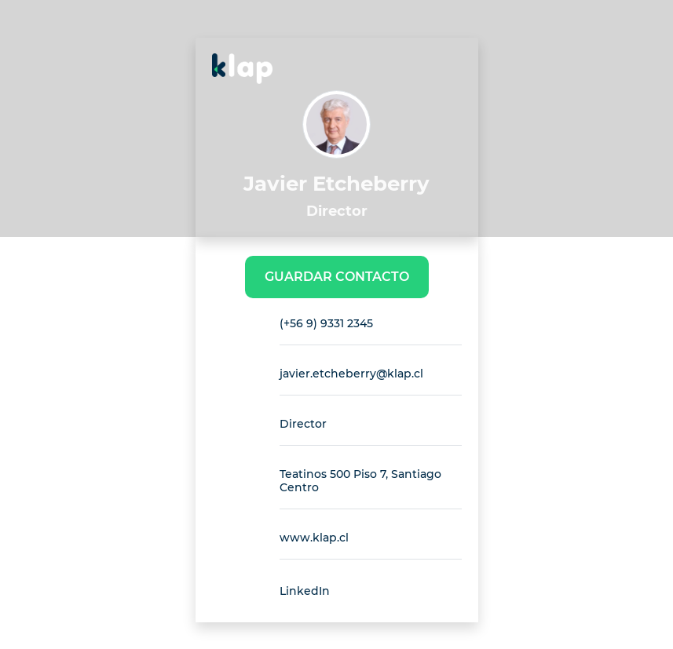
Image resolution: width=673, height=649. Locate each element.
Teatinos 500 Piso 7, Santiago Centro (360, 480)
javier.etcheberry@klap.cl (351, 373)
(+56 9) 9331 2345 (326, 323)
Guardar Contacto (337, 276)
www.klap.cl (314, 538)
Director (303, 424)
